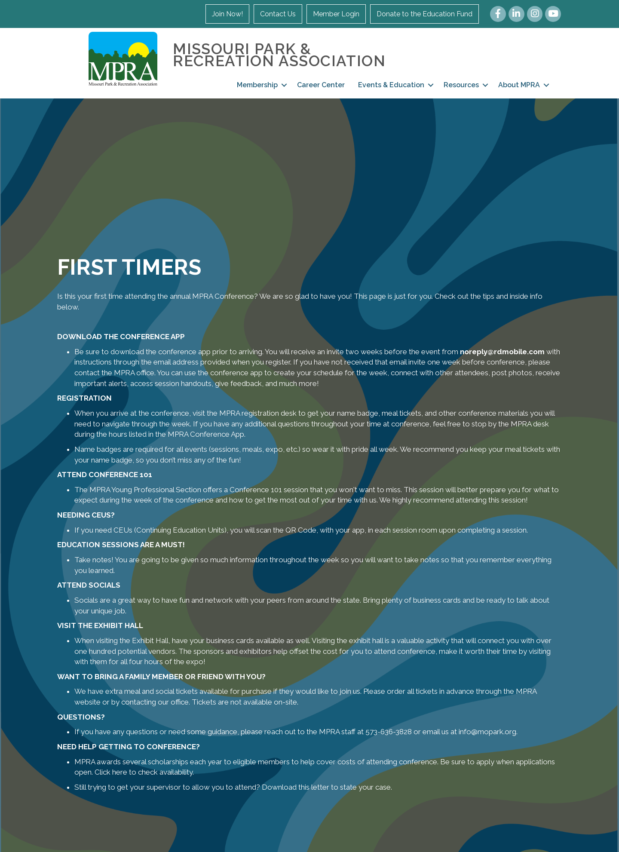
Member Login (336, 14)
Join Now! (227, 14)
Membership (257, 85)
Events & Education (391, 85)
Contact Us (278, 14)
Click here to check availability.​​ (144, 772)
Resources (461, 85)
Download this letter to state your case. (327, 787)
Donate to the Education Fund (424, 14)
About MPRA (519, 85)
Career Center (321, 85)
